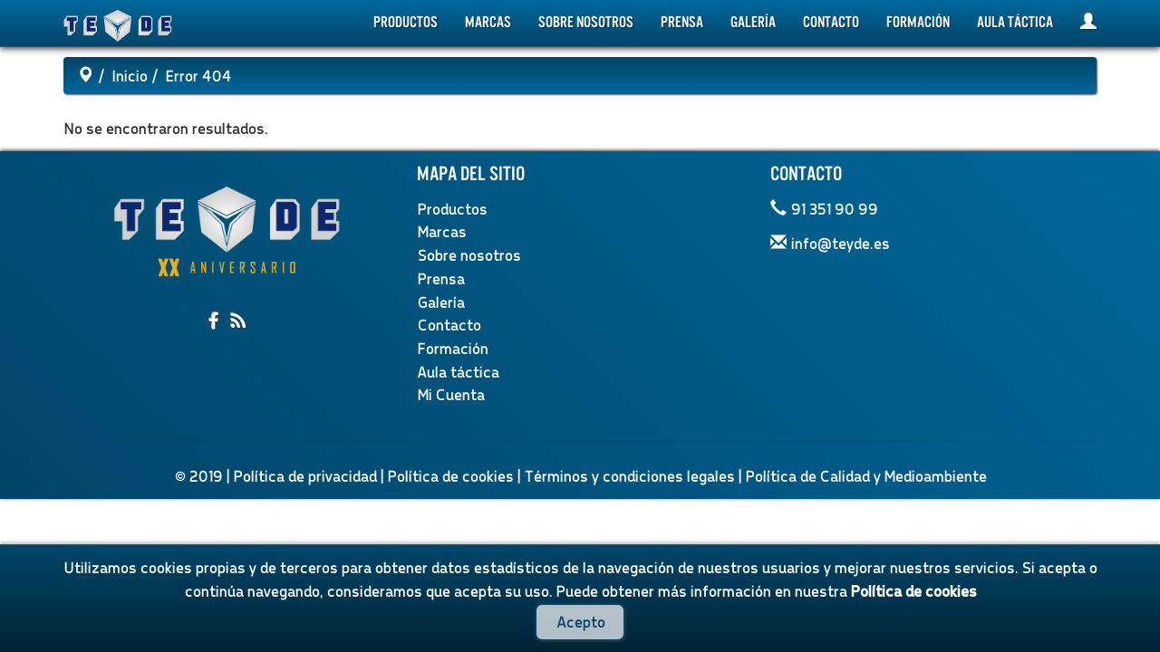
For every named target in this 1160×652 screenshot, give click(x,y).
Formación (918, 23)
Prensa (682, 23)
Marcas (488, 23)
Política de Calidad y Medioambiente (865, 475)
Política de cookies (450, 475)
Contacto (831, 23)
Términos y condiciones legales (629, 475)
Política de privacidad (304, 475)
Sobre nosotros (585, 23)
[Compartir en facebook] (215, 321)
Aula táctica (1015, 23)
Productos (405, 23)
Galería (753, 23)
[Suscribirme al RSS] (238, 321)
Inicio (129, 75)
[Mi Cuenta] (1088, 23)
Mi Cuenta (450, 394)
